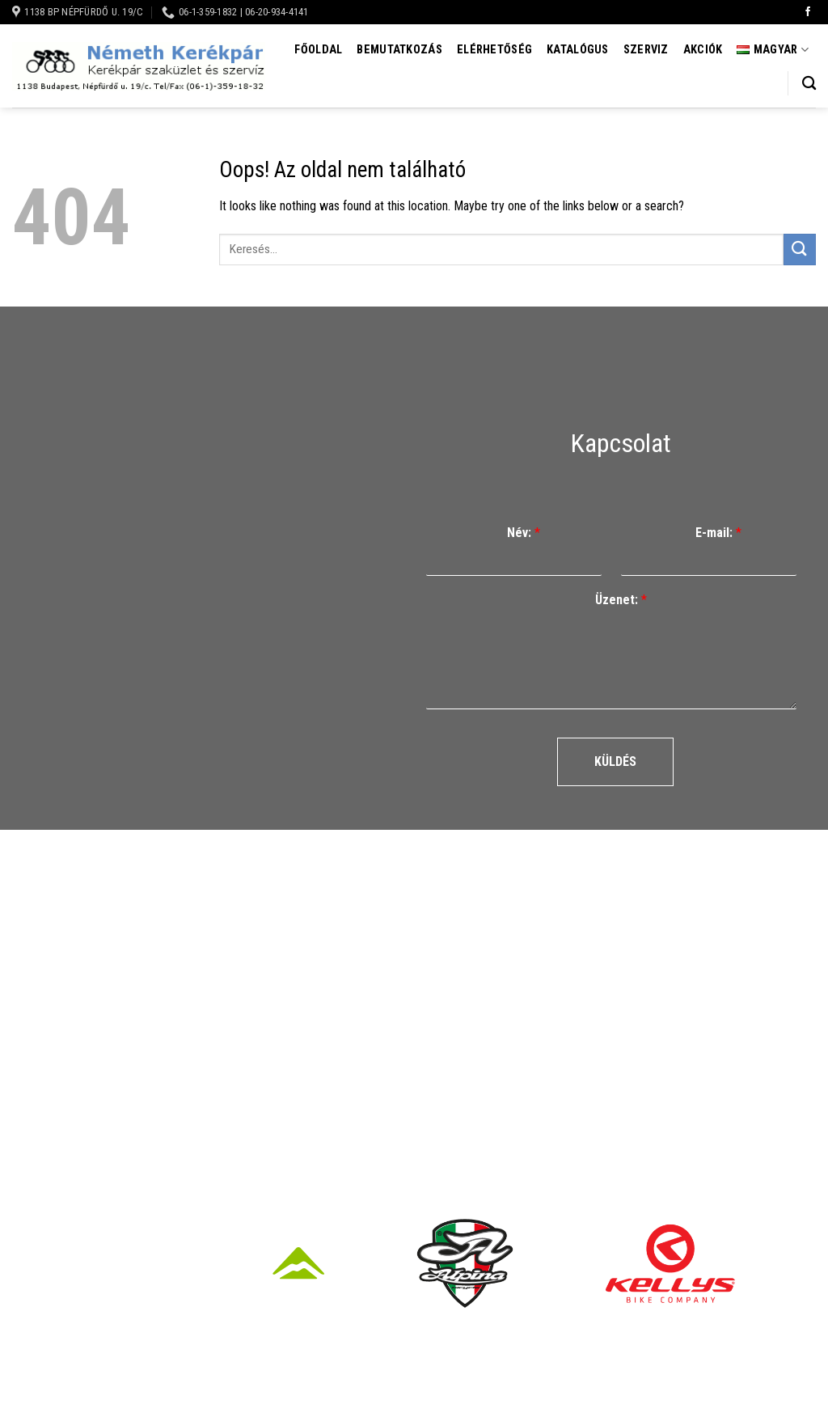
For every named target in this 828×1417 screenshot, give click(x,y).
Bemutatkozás (399, 50)
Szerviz (646, 50)
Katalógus (578, 50)
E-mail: (718, 532)
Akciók (703, 50)
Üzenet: (621, 599)
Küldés (615, 761)
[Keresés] (809, 83)
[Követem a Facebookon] (808, 12)
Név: (523, 532)
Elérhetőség (494, 50)
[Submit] (800, 249)
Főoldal (318, 50)
